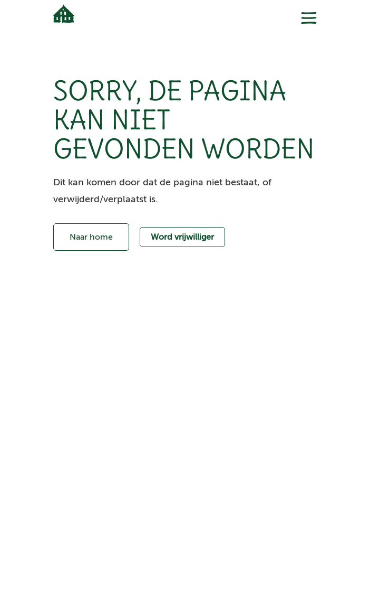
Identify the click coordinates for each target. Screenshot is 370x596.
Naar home (91, 237)
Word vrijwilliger (182, 237)
